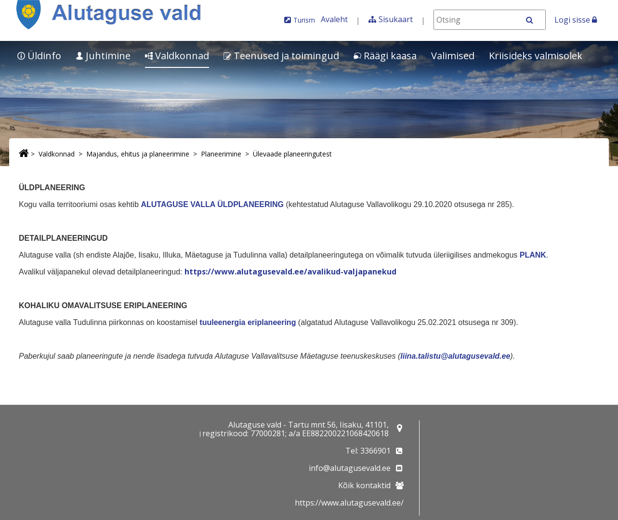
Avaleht (334, 19)
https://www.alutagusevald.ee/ (349, 502)
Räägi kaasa (385, 55)
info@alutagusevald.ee (350, 468)
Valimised (452, 55)
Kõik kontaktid (364, 485)
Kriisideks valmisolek (535, 55)
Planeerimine (221, 153)
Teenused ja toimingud (281, 55)
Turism (304, 20)
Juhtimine (103, 55)
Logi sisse (575, 19)
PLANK (533, 255)
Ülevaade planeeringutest (292, 153)
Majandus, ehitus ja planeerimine (137, 153)
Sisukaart (396, 19)
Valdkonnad (177, 55)
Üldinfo (39, 55)
